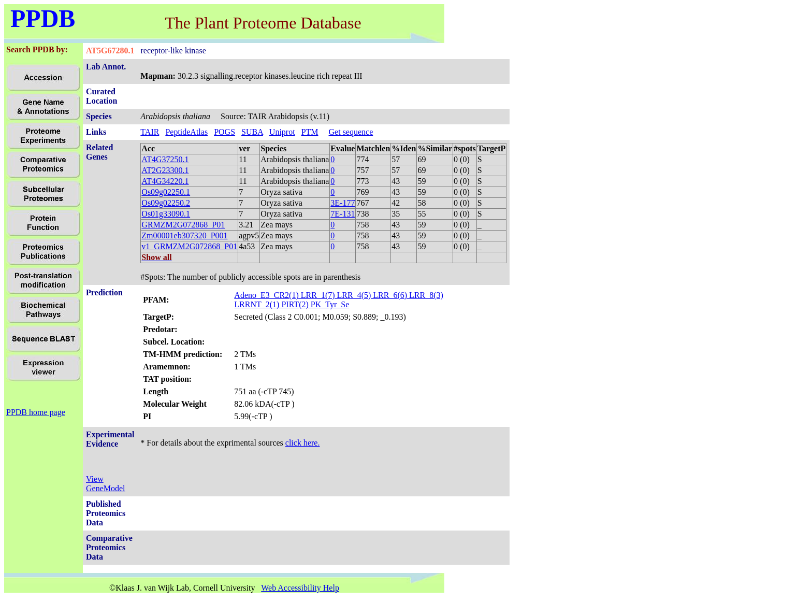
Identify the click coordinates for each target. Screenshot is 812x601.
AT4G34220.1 (165, 181)
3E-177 (342, 202)
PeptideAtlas (186, 131)
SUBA (252, 131)
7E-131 (342, 213)
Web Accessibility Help (300, 587)
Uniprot (282, 131)
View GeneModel (105, 484)
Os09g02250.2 (165, 202)
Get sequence (351, 131)
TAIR (149, 131)
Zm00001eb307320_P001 (184, 235)
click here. (302, 442)
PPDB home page (35, 412)
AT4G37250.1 (165, 159)
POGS (224, 131)
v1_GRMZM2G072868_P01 (189, 246)
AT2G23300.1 (165, 170)
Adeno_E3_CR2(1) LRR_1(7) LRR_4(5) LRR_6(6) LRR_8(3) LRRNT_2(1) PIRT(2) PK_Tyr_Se (338, 300)
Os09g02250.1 (165, 192)
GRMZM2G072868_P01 (183, 224)
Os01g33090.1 (165, 213)
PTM (309, 131)
